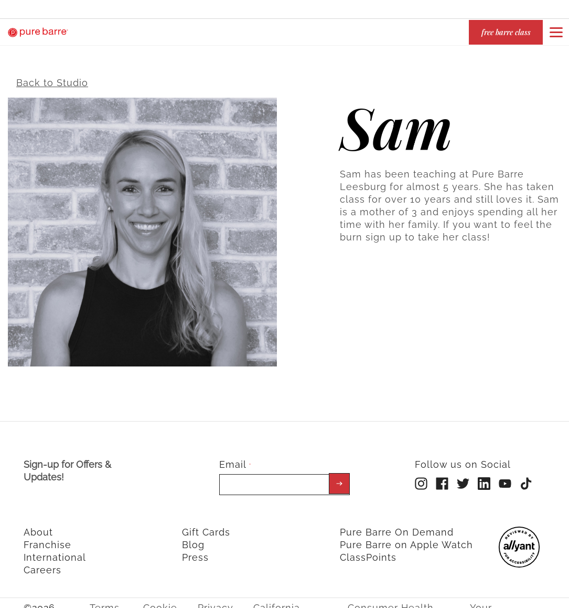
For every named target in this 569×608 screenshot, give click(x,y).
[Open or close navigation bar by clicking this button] (556, 32)
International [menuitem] (55, 549)
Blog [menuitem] (193, 537)
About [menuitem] (38, 524)
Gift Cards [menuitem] (206, 524)
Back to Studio (52, 75)
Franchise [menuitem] (47, 537)
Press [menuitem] (195, 549)
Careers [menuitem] (42, 562)
